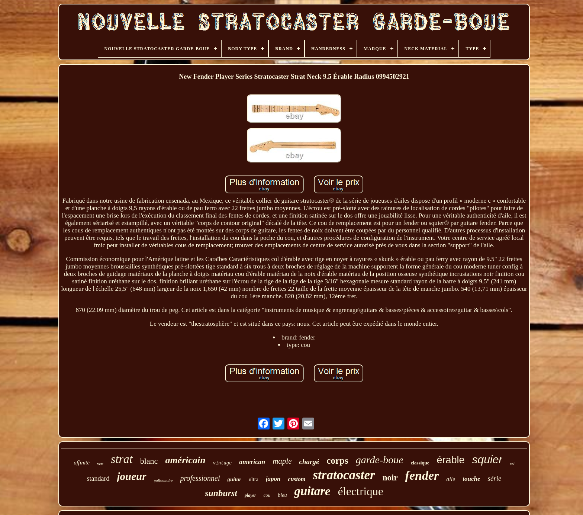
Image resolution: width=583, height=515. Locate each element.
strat (122, 459)
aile (450, 479)
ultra (253, 479)
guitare (312, 491)
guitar (234, 479)
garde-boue (379, 460)
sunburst (221, 493)
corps (337, 461)
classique (420, 463)
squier (487, 459)
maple (282, 461)
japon (273, 478)
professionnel (200, 478)
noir (390, 477)
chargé (309, 462)
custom (296, 479)
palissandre (163, 480)
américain (185, 460)
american (252, 462)
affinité (82, 463)
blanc (149, 461)
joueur (131, 476)
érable (451, 460)
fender (422, 475)
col (512, 464)
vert (100, 463)
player (250, 495)
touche (471, 478)
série (494, 478)
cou (267, 495)
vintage (222, 463)
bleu (282, 495)
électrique (360, 491)
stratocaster (344, 475)
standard (98, 478)
